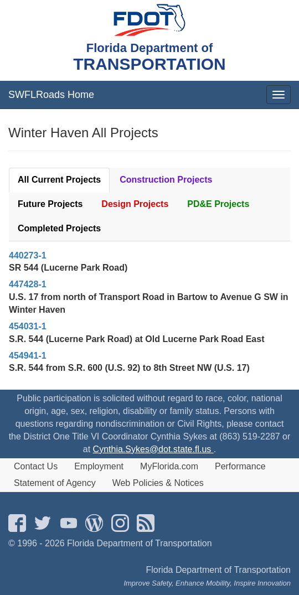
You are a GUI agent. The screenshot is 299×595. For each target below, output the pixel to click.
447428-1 (28, 284)
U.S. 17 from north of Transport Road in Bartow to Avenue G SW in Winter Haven (148, 303)
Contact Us (36, 466)
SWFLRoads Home (51, 94)
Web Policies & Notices (158, 483)
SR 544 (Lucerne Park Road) (68, 267)
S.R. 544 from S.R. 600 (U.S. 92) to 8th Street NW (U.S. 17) (129, 367)
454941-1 (28, 355)
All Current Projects (59, 179)
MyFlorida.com (169, 466)
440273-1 (28, 255)
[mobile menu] (278, 94)
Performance (240, 466)
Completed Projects (59, 228)
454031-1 (28, 326)
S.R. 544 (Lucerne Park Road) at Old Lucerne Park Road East (136, 339)
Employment (98, 466)
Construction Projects (166, 179)
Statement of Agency (55, 483)
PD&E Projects (218, 204)
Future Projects (50, 204)
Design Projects (134, 204)
